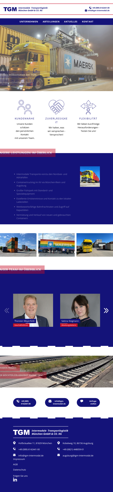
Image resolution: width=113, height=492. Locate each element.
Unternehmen (29, 21)
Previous (7, 310)
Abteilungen (51, 21)
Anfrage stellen (88, 402)
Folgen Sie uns (20, 477)
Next (106, 310)
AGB (15, 464)
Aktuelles (70, 21)
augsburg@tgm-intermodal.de (78, 455)
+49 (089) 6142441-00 (100, 8)
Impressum (19, 459)
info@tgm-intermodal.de (98, 10)
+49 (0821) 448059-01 (73, 449)
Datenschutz (19, 469)
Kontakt (87, 21)
